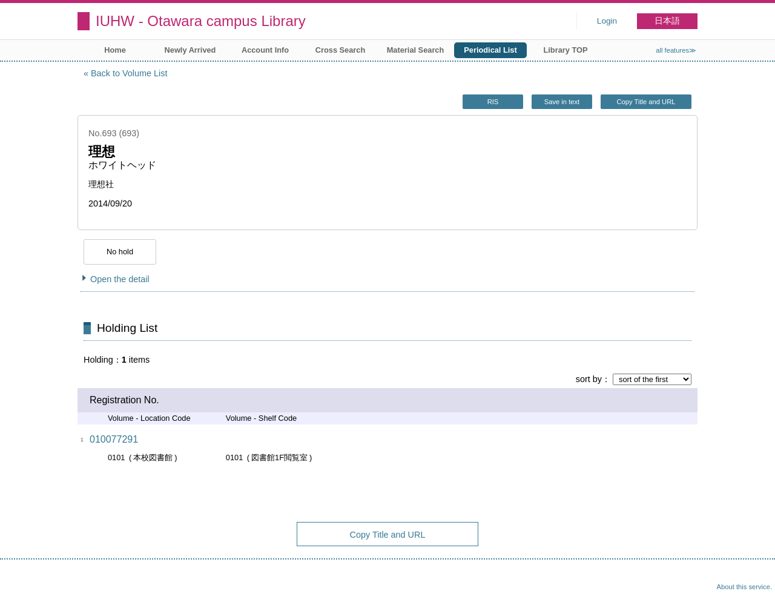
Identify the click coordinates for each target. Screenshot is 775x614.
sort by (589, 379)
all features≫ (676, 50)
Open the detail (120, 279)
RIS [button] (493, 101)
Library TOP (565, 49)
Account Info (265, 49)
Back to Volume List (129, 73)
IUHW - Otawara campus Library (201, 21)
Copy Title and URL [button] (645, 101)
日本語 (667, 20)
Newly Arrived (190, 49)
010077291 (114, 439)
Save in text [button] (561, 101)
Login (607, 20)
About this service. (744, 586)
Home (115, 49)
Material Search (415, 49)
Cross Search (340, 49)
